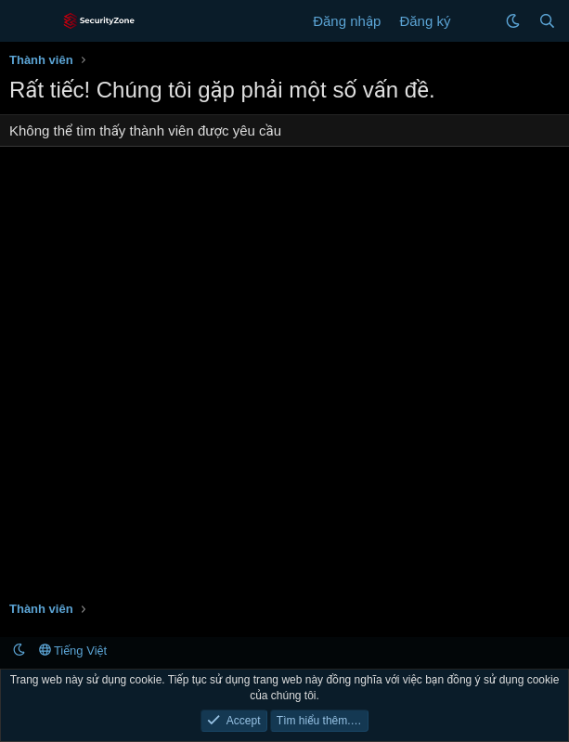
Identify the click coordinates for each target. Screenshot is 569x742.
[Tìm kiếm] (547, 21)
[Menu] (25, 21)
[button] (513, 21)
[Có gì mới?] (477, 21)
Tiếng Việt (73, 650)
